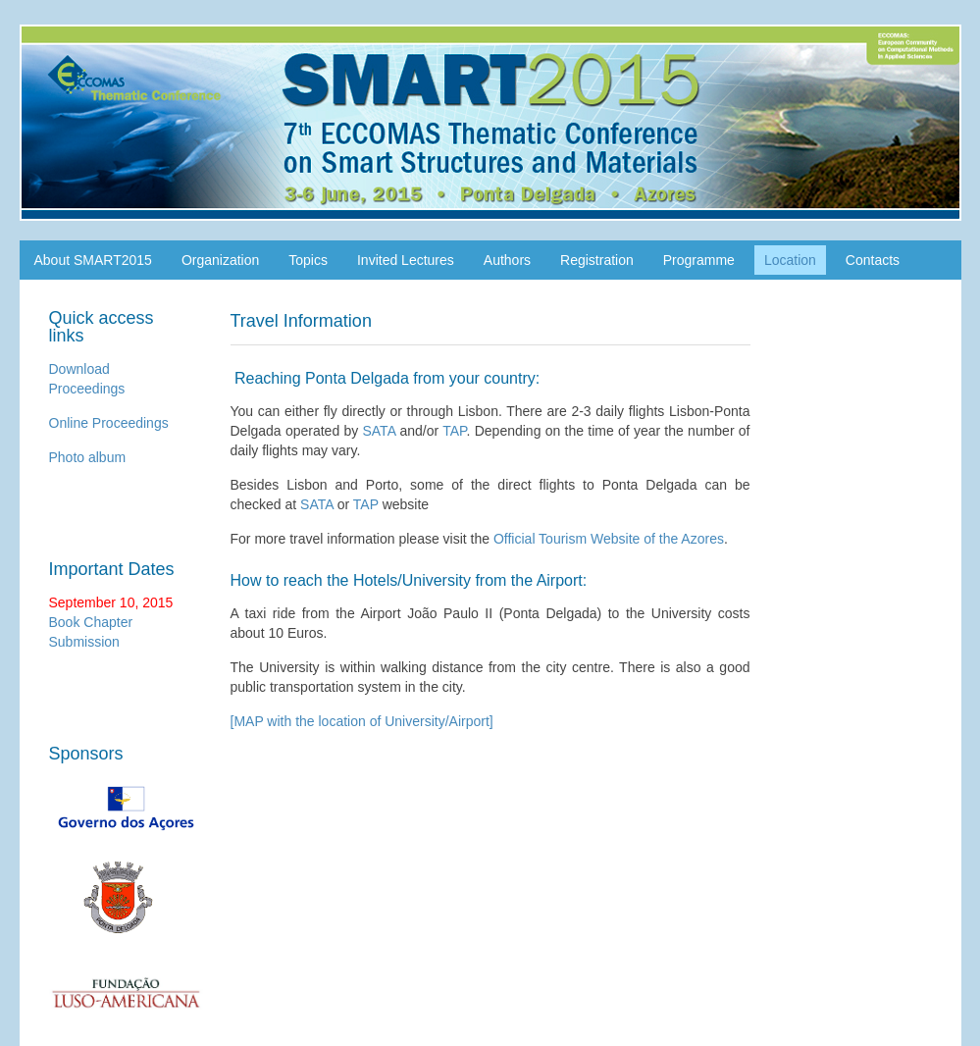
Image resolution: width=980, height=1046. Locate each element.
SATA (378, 431)
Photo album (88, 457)
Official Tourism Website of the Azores (608, 539)
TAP (454, 431)
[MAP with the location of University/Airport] (362, 721)
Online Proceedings (109, 423)
